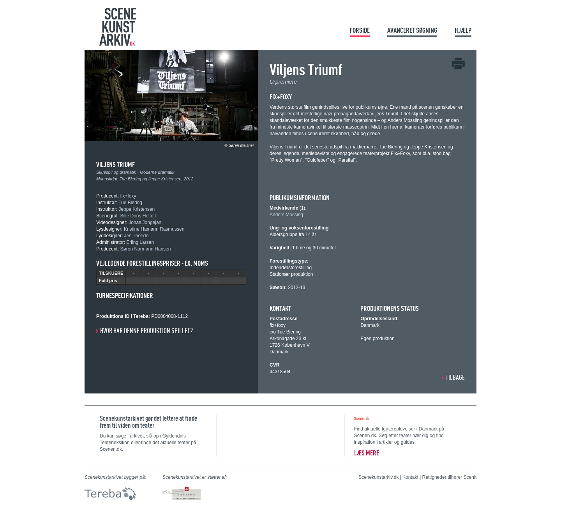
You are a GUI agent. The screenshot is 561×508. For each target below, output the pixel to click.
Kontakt (410, 477)
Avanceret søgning (412, 30)
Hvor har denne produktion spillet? (146, 330)
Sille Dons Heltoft (138, 216)
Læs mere (366, 453)
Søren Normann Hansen (145, 249)
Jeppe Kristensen (136, 209)
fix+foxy (128, 196)
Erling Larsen (140, 242)
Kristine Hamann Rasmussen (154, 229)
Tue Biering (130, 202)
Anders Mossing (286, 214)
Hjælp (463, 30)
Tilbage (455, 377)
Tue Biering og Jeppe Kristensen (151, 178)
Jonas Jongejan (145, 222)
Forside (360, 30)
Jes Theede (136, 235)
